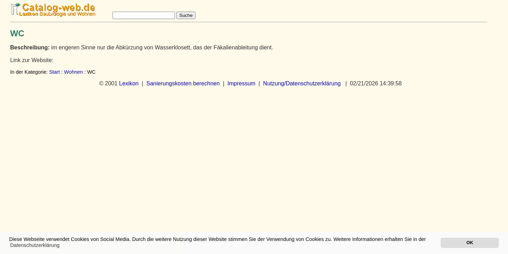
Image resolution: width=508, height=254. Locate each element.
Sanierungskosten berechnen (183, 83)
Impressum (241, 83)
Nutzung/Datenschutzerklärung (302, 83)
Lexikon (129, 83)
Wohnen (73, 72)
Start (54, 72)
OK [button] (469, 242)
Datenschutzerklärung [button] (35, 245)
